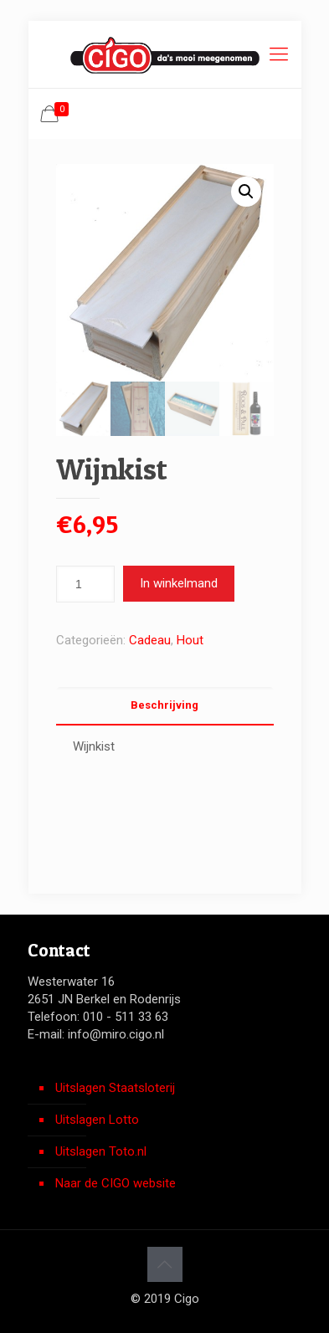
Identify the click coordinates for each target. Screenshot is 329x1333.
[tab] (165, 706)
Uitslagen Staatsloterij (115, 1087)
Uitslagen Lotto (97, 1119)
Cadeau (150, 640)
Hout (190, 640)
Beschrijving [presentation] (164, 705)
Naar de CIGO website (115, 1183)
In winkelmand (179, 583)
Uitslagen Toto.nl (101, 1151)
